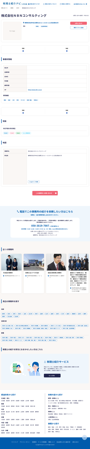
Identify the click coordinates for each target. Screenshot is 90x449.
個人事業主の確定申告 (65, 401)
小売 (56, 427)
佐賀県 (8, 433)
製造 (53, 427)
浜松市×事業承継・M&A (7, 328)
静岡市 (3, 313)
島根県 (8, 425)
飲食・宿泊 (66, 427)
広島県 (17, 425)
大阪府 (3, 419)
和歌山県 (32, 419)
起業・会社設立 (52, 408)
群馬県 (13, 406)
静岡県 (12, 8)
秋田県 (22, 401)
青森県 (8, 401)
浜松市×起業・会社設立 (83, 325)
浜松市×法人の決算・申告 (7, 325)
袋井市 (79, 313)
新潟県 (3, 412)
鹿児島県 (32, 433)
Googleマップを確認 (33, 181)
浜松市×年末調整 (34, 325)
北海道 (3, 401)
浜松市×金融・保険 (70, 337)
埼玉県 (17, 406)
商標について (51, 442)
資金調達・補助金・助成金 (55, 414)
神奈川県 (32, 406)
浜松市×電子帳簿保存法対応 (69, 325)
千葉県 (22, 406)
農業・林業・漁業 (81, 429)
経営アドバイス (68, 414)
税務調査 (75, 403)
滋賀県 (27, 419)
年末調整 (74, 401)
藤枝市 (68, 313)
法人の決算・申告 (53, 401)
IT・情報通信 (78, 427)
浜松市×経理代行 (44, 325)
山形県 (27, 401)
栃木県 (8, 406)
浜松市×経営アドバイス (55, 328)
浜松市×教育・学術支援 (7, 340)
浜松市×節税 (18, 328)
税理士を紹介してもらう (49, 4)
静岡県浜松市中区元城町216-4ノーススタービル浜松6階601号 (41, 23)
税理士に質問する (65, 4)
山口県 (22, 425)
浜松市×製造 (13, 337)
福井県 (17, 412)
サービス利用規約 (42, 442)
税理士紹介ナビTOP (34, 4)
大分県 (22, 433)
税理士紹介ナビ (4, 8)
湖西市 (3, 316)
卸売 (60, 427)
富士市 (46, 313)
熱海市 (19, 313)
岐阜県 (32, 412)
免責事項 (34, 442)
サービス (72, 429)
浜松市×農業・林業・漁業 (30, 340)
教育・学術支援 (64, 429)
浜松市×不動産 (48, 337)
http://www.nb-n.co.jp (35, 90)
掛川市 (62, 313)
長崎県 (13, 433)
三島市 (24, 313)
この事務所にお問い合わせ (44, 193)
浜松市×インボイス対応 (56, 325)
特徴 (23, 48)
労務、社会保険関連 (53, 419)
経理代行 (80, 401)
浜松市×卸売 (29, 337)
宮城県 (17, 401)
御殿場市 (74, 313)
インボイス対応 (52, 403)
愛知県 (3, 414)
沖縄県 (38, 433)
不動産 (71, 427)
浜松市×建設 (5, 337)
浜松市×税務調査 (26, 328)
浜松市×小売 (21, 337)
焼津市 (57, 313)
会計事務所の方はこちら (79, 4)
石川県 (13, 412)
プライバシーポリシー (25, 442)
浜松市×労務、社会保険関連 (68, 328)
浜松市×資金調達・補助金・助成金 (40, 328)
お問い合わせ (78, 23)
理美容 (57, 429)
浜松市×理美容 (79, 337)
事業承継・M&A (62, 408)
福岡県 (3, 433)
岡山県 (13, 425)
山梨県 (22, 412)
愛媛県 (37, 425)
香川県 (32, 425)
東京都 (27, 406)
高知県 (3, 427)
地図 (67, 48)
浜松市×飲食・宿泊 (38, 337)
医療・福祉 (51, 431)
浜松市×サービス (18, 340)
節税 (71, 403)
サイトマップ (15, 442)
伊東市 (36, 313)
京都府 (8, 419)
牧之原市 (16, 316)
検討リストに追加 (78, 27)
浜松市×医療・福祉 (42, 340)
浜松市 (17, 8)
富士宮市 (30, 313)
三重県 (22, 419)
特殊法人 (57, 431)
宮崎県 (27, 433)
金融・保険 (51, 429)
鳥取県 (3, 425)
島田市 (41, 313)
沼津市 (14, 313)
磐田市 (52, 313)
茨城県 (3, 406)
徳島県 (27, 425)
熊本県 (17, 433)
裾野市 (84, 313)
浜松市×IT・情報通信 (58, 337)
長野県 (27, 412)
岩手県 (13, 401)
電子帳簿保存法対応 (63, 403)
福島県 (32, 401)
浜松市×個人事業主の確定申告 (22, 325)
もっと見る (52, 375)
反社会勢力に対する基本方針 (63, 442)
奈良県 (17, 419)
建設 (49, 427)
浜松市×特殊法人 (52, 340)
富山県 (8, 412)
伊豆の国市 (9, 316)
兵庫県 (13, 419)
